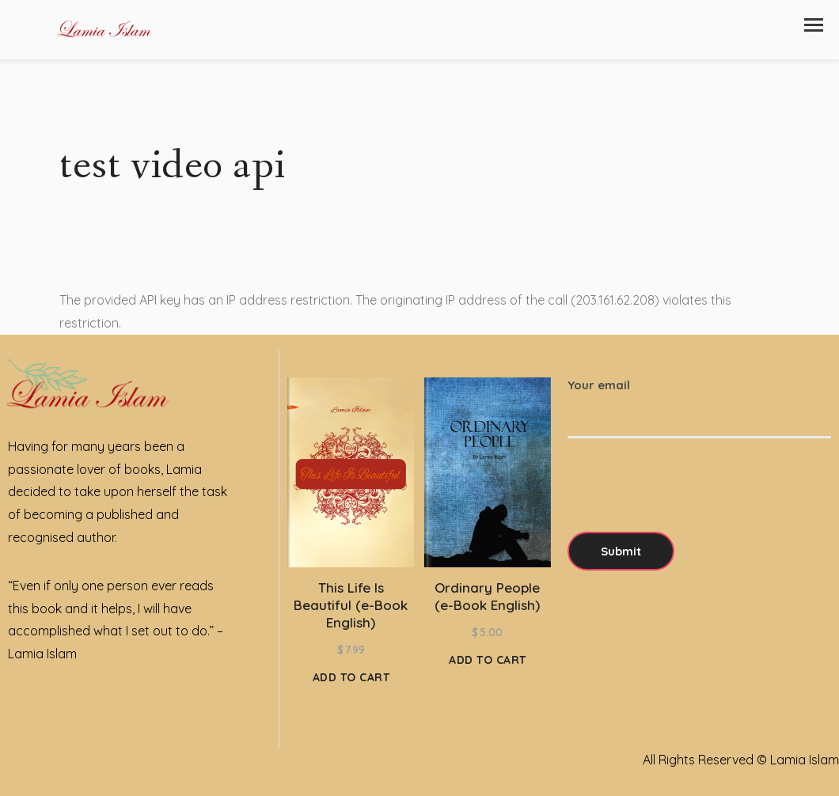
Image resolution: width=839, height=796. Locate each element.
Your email (699, 400)
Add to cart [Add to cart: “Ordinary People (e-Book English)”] (487, 660)
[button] (813, 24)
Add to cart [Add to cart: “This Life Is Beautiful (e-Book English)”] (351, 677)
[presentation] (688, 501)
